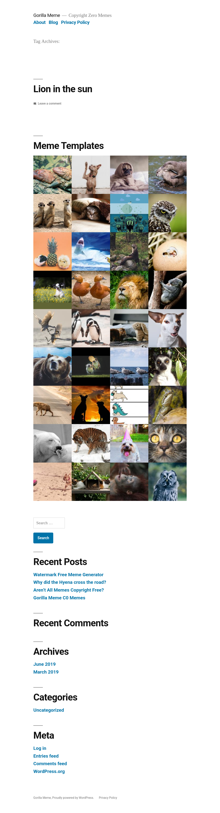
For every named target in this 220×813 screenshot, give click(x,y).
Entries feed (46, 756)
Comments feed (50, 763)
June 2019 (44, 664)
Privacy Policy (75, 22)
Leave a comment (49, 103)
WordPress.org (49, 771)
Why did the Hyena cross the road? (69, 582)
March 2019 (46, 672)
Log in (39, 748)
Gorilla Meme (46, 15)
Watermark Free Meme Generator (68, 574)
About (39, 22)
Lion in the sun (62, 88)
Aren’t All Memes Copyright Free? (68, 590)
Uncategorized (48, 710)
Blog (53, 22)
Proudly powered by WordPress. (73, 798)
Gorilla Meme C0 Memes (59, 598)
